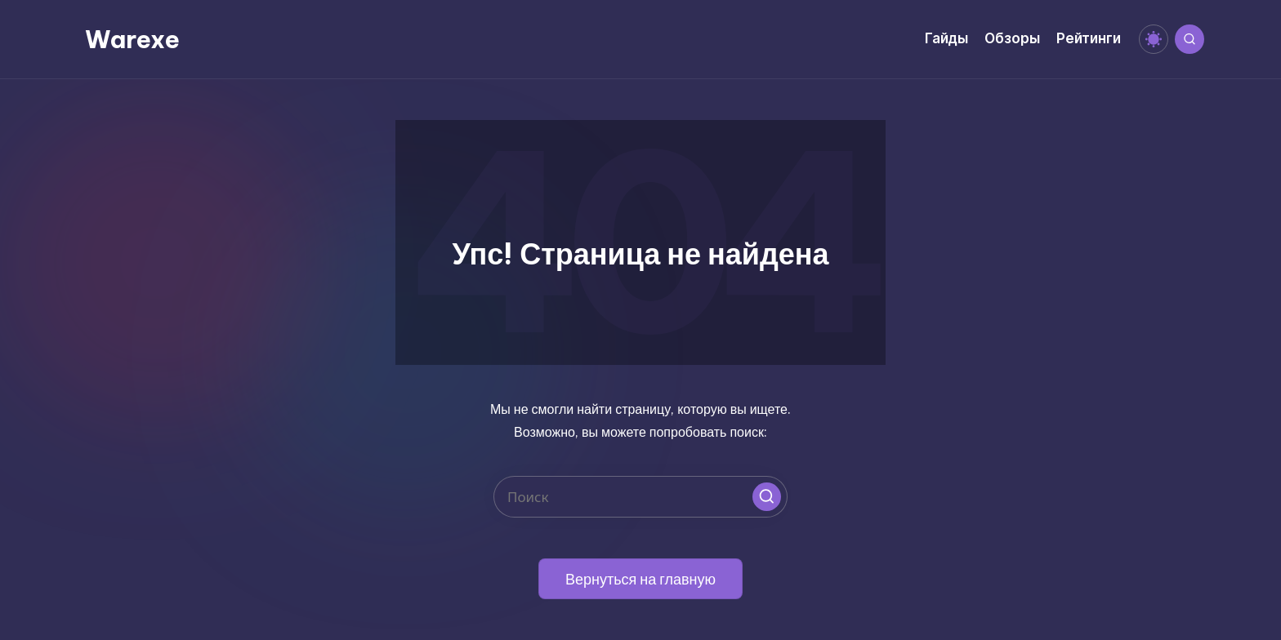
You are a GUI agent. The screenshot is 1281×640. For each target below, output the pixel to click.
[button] (766, 496)
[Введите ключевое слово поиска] (640, 497)
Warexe (132, 39)
